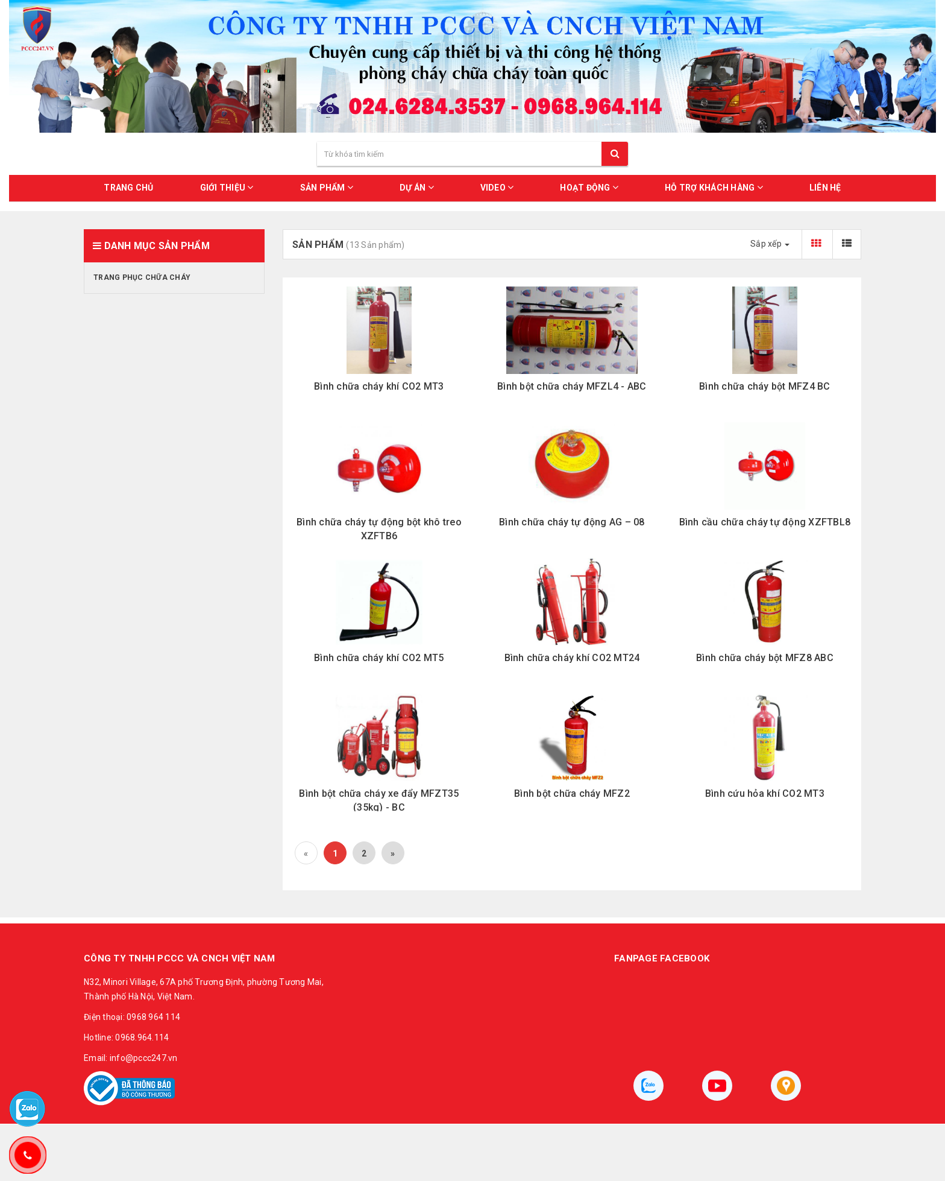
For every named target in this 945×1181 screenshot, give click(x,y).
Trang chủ (128, 187)
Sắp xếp (770, 244)
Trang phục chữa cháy (141, 277)
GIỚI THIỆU (227, 187)
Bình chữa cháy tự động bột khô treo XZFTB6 (379, 528)
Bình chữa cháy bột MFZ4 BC (764, 386)
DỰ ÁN (417, 187)
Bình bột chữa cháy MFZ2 (572, 793)
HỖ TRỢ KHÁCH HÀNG (714, 187)
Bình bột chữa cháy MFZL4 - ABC (572, 386)
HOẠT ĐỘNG (589, 187)
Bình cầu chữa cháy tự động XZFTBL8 (765, 522)
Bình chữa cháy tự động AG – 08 (572, 522)
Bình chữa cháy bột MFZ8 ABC (765, 657)
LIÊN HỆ (825, 187)
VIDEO (497, 187)
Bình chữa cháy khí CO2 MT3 (379, 386)
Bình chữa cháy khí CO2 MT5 (379, 657)
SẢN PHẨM (327, 187)
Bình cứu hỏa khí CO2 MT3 (764, 793)
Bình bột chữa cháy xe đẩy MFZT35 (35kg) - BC (379, 800)
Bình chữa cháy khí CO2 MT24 (572, 657)
